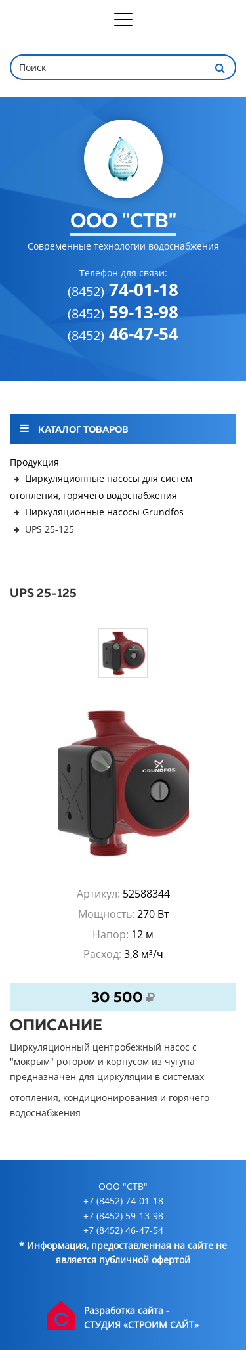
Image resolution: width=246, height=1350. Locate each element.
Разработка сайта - (126, 1310)
